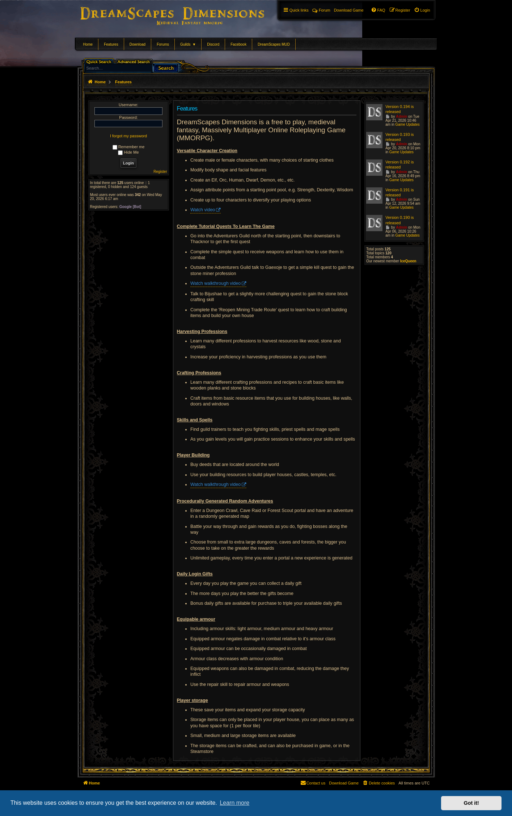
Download (137, 44)
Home (88, 44)
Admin (401, 116)
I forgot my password (128, 136)
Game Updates (407, 124)
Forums (163, 44)
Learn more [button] (234, 803)
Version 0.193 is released (399, 137)
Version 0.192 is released (399, 164)
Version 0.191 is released (399, 192)
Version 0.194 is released (399, 109)
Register (160, 172)
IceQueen (408, 261)
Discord (213, 44)
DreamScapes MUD (274, 44)
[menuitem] (422, 10)
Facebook (238, 44)
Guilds (188, 44)
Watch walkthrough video (215, 283)
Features (111, 44)
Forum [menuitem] (321, 10)
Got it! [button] (471, 803)
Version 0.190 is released (399, 220)
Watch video (202, 209)
